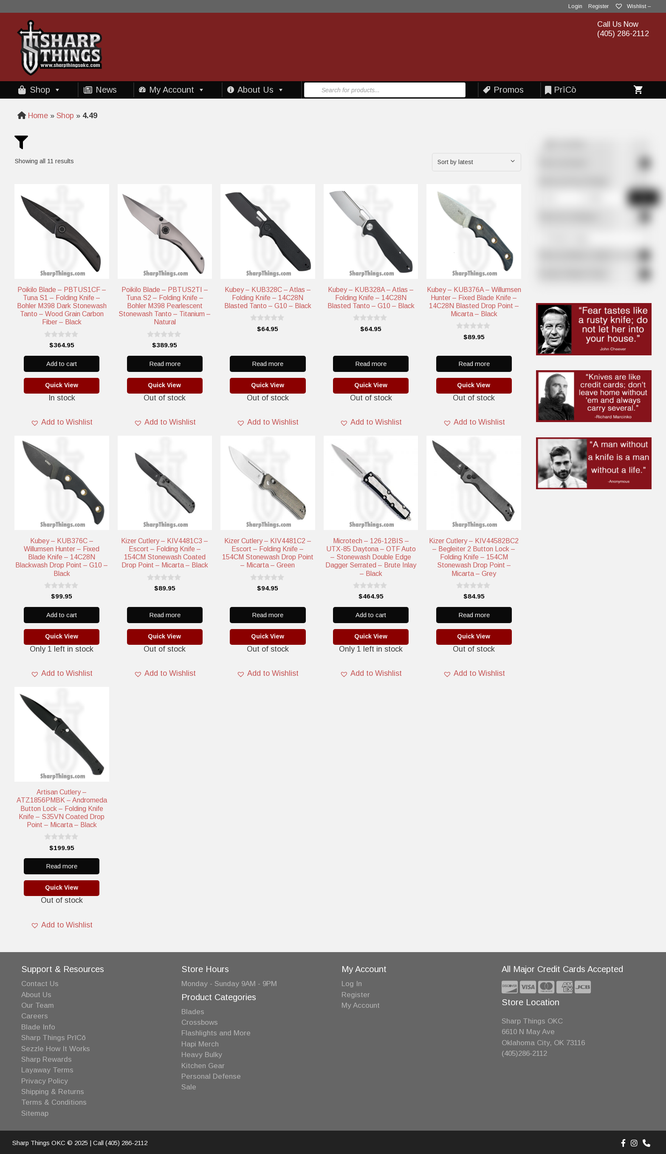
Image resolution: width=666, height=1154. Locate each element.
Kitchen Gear (203, 1066)
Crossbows (199, 1022)
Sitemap (34, 1113)
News (106, 89)
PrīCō (565, 89)
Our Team (37, 1005)
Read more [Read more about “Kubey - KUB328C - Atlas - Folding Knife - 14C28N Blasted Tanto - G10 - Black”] (267, 363)
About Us (261, 89)
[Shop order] (476, 162)
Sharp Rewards (46, 1059)
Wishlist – (633, 6)
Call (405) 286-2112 (120, 1142)
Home (38, 115)
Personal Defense (211, 1076)
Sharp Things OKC (532, 1021)
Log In (351, 984)
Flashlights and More (216, 1033)
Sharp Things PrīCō (53, 1038)
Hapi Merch (200, 1044)
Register (598, 6)
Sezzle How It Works (55, 1049)
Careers (34, 1016)
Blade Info (38, 1027)
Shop (45, 89)
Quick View (61, 385)
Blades (192, 1012)
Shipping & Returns (52, 1092)
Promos (509, 89)
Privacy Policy (44, 1081)
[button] (62, 422)
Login (575, 6)
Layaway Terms (47, 1070)
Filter (643, 197)
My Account (177, 89)
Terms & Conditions (54, 1102)
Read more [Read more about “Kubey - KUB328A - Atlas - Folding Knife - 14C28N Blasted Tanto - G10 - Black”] (371, 363)
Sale (188, 1087)
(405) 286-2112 (623, 33)
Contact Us (40, 984)
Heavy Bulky (201, 1055)
